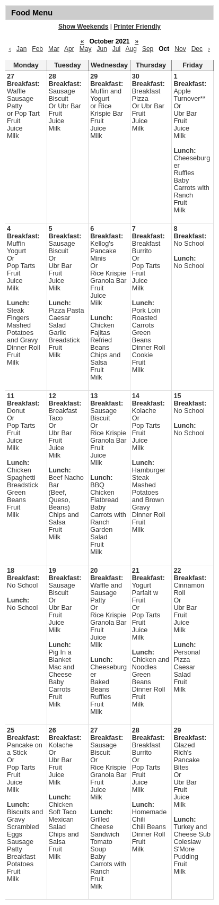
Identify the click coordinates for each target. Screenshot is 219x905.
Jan (21, 49)
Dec (197, 49)
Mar (53, 49)
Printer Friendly (137, 26)
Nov (180, 49)
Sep (147, 49)
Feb (37, 49)
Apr (69, 49)
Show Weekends (83, 26)
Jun (102, 49)
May (86, 49)
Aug (131, 49)
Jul (116, 49)
